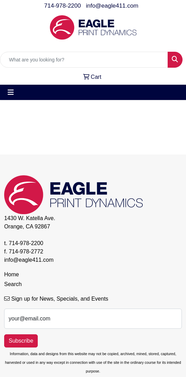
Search (13, 284)
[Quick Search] (84, 60)
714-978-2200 (62, 5)
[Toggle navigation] (10, 92)
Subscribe (21, 341)
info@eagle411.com (112, 5)
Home (11, 274)
